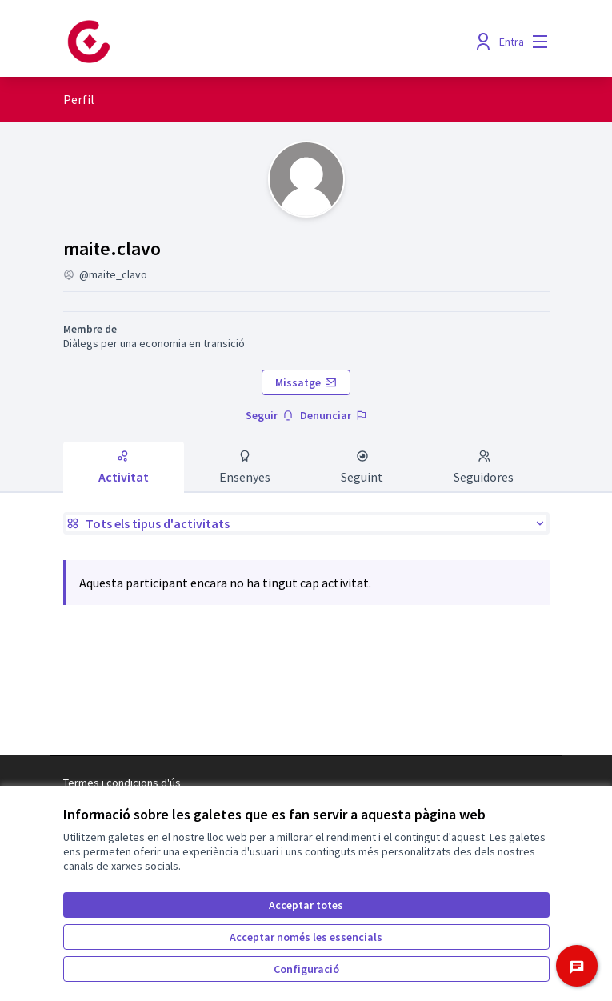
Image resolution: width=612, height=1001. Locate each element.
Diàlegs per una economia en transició (154, 343)
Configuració (306, 969)
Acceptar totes (306, 905)
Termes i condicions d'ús (122, 782)
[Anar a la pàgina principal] (244, 41)
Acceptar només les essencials (306, 937)
